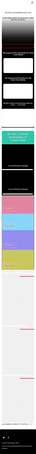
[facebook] (8, 437)
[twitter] (4, 437)
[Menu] (32, 2)
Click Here (9, 209)
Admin (30, 424)
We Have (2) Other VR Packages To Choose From (18, 137)
